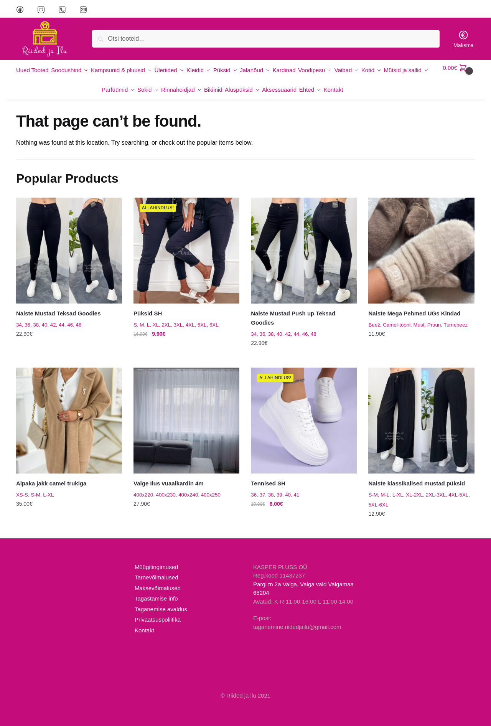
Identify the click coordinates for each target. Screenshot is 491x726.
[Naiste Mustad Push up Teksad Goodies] (304, 242)
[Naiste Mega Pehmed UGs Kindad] (421, 242)
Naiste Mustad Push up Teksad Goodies (293, 309)
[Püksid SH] (186, 242)
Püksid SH (147, 305)
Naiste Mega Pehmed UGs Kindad (414, 305)
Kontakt (144, 621)
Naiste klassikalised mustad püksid (416, 475)
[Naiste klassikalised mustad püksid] (421, 412)
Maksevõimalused (158, 579)
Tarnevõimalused (156, 569)
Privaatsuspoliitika (158, 611)
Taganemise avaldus (161, 600)
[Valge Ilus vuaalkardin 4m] (186, 412)
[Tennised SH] (304, 412)
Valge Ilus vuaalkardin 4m (168, 475)
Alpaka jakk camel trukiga (51, 475)
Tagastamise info (156, 590)
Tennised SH (268, 475)
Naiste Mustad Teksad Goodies (58, 305)
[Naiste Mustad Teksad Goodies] (69, 242)
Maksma (463, 39)
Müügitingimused (156, 558)
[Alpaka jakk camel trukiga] (69, 412)
